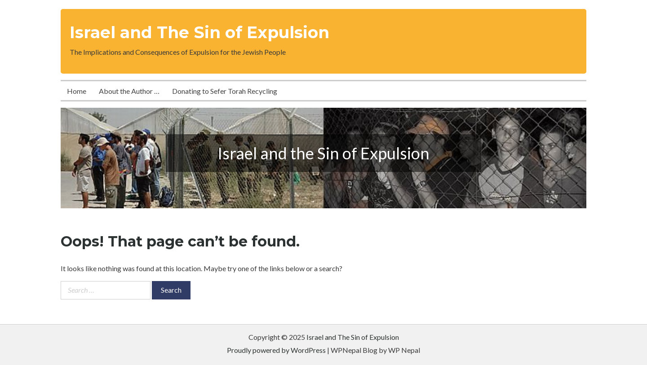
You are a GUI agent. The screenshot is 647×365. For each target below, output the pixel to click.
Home (76, 91)
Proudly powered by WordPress (276, 350)
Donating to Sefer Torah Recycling (224, 91)
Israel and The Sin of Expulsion (199, 32)
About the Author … (129, 91)
